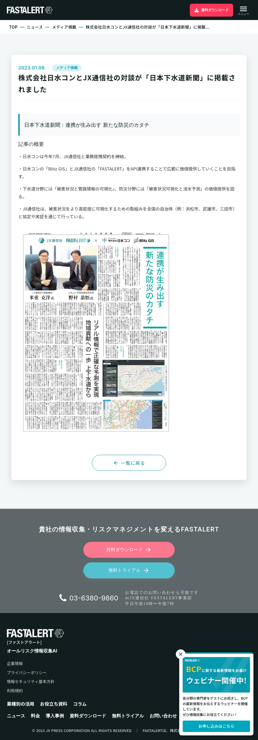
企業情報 (15, 663)
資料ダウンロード (88, 716)
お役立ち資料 (53, 703)
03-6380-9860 (93, 600)
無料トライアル (128, 716)
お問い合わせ (163, 716)
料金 (35, 716)
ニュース (35, 27)
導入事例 (55, 716)
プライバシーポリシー (27, 672)
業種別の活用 (20, 703)
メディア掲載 (64, 27)
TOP (13, 27)
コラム (80, 703)
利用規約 (15, 690)
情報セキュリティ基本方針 (31, 681)
